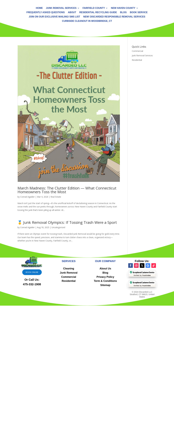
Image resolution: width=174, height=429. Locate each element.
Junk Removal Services (61, 8)
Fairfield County (94, 8)
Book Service (139, 12)
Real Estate (56, 196)
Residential (137, 60)
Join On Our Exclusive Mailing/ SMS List (54, 17)
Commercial (137, 51)
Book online (32, 272)
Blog (123, 12)
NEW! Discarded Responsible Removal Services (114, 17)
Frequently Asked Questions (45, 12)
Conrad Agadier (27, 196)
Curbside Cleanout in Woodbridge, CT (87, 21)
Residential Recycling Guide (98, 12)
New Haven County (123, 8)
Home (39, 8)
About (72, 12)
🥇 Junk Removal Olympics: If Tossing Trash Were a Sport (67, 222)
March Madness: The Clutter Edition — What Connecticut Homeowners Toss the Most (66, 189)
